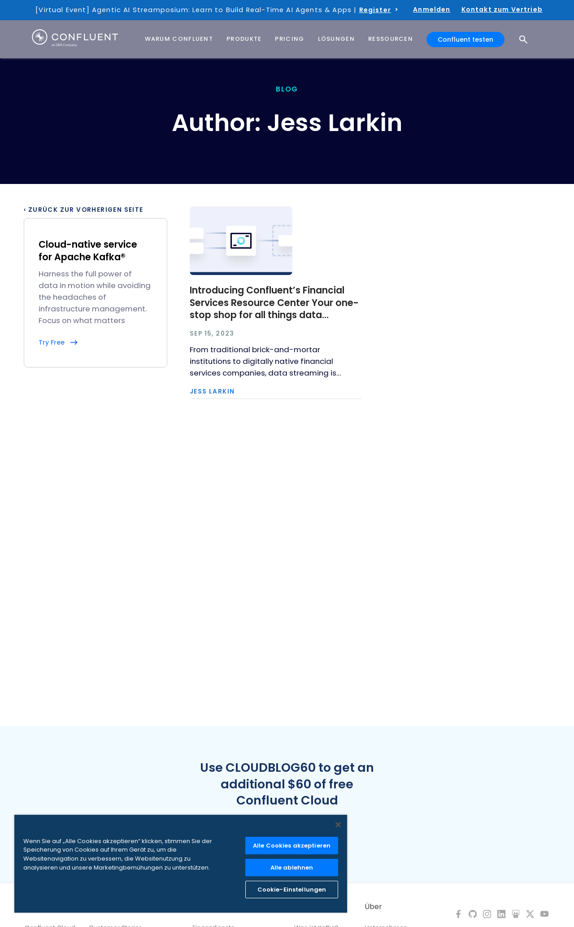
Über (373, 907)
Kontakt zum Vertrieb (502, 9)
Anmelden (431, 9)
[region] (180, 864)
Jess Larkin (212, 391)
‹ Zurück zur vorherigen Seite (84, 210)
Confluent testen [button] (465, 39)
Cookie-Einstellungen (291, 889)
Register (375, 9)
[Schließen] (338, 824)
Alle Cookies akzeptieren (291, 845)
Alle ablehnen (291, 867)
